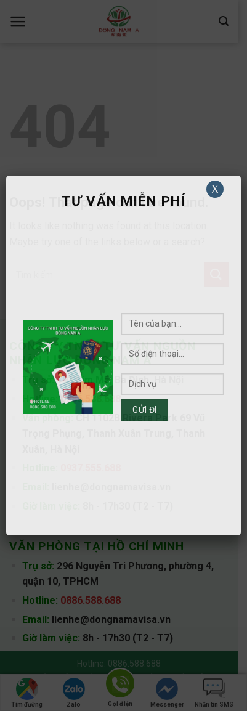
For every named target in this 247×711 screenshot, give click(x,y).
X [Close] (215, 189)
